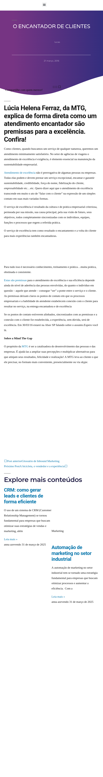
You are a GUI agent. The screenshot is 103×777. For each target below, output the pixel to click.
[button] (44, 4)
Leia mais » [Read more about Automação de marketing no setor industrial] (58, 597)
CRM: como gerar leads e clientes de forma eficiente (23, 496)
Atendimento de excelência (19, 173)
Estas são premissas (15, 280)
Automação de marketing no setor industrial (71, 553)
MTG (25, 346)
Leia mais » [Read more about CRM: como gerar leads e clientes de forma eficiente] (10, 539)
